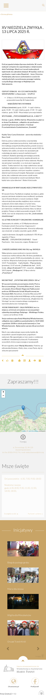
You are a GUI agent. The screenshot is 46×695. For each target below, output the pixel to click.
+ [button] (3, 392)
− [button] (3, 396)
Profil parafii (35, 686)
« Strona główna (6, 14)
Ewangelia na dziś (10, 514)
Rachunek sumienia (35, 514)
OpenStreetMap (33, 431)
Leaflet (24, 431)
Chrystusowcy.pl (13, 686)
